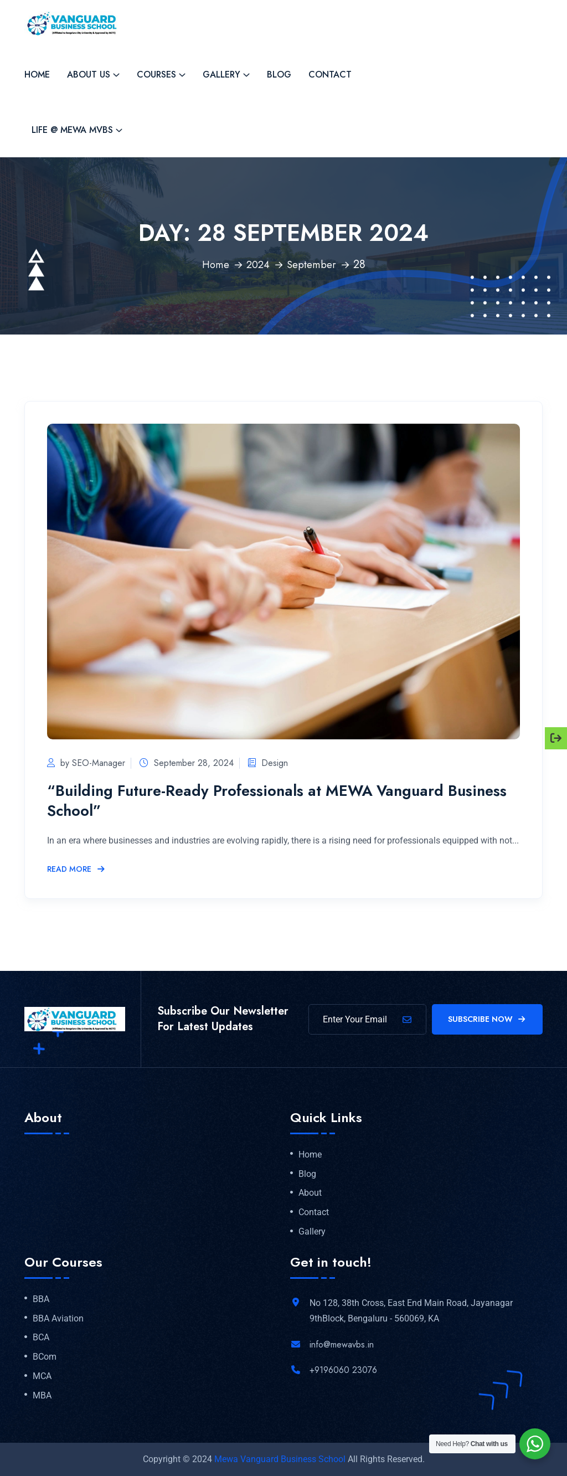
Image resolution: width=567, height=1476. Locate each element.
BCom (44, 1357)
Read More (76, 869)
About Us (88, 74)
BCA (41, 1338)
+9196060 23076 (343, 1370)
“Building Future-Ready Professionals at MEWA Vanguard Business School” (265, 800)
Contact (330, 74)
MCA (42, 1376)
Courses (156, 74)
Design (278, 763)
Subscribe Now (487, 1019)
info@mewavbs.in (342, 1344)
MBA (42, 1396)
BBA (41, 1299)
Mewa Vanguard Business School (280, 1459)
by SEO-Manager (86, 763)
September (313, 264)
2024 (257, 264)
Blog (279, 74)
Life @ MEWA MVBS (72, 130)
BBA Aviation (58, 1319)
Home (37, 74)
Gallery (221, 74)
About (310, 1193)
